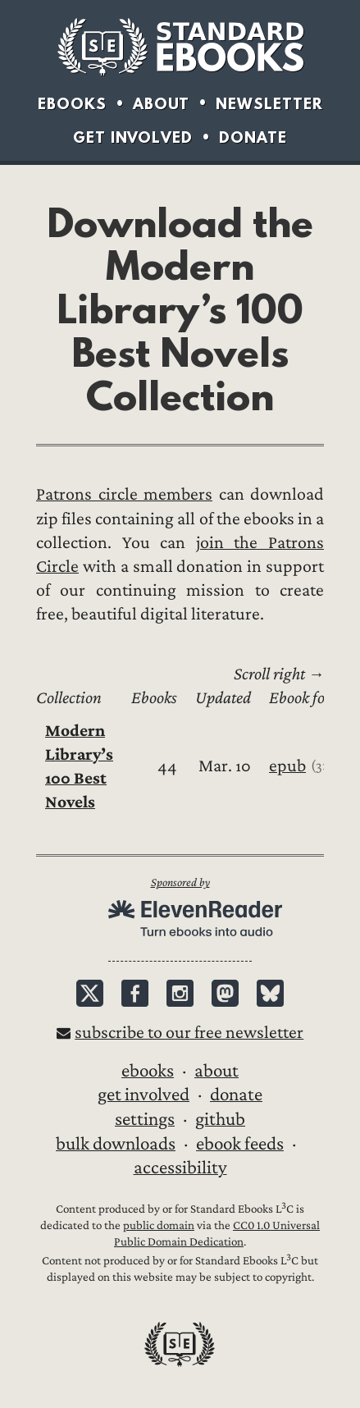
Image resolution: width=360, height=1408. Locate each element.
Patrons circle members (124, 494)
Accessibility (180, 1168)
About (161, 104)
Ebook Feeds (240, 1144)
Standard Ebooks (180, 46)
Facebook (134, 993)
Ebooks (72, 104)
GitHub (220, 1119)
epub (287, 766)
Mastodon (225, 993)
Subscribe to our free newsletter (189, 1032)
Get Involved (133, 137)
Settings (145, 1119)
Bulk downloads (115, 1144)
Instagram (180, 993)
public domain (158, 1225)
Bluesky (270, 993)
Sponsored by (180, 882)
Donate (253, 137)
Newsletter (269, 104)
